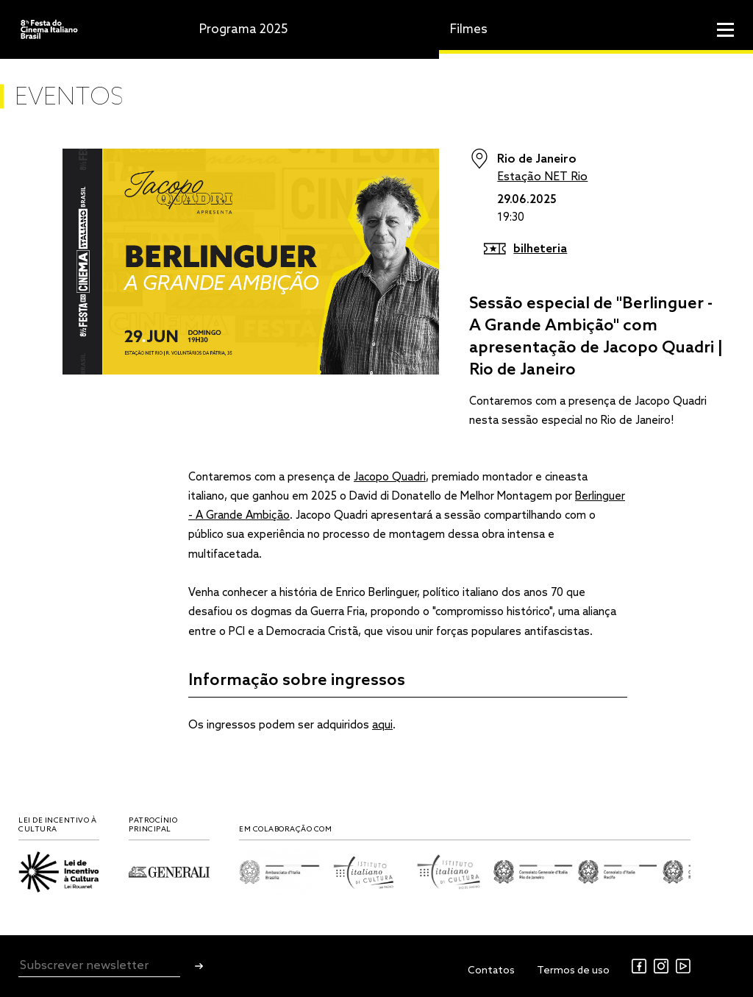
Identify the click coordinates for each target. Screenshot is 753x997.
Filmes (469, 30)
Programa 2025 (243, 30)
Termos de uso (573, 971)
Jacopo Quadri (390, 477)
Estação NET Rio (542, 177)
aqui (382, 725)
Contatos (491, 971)
